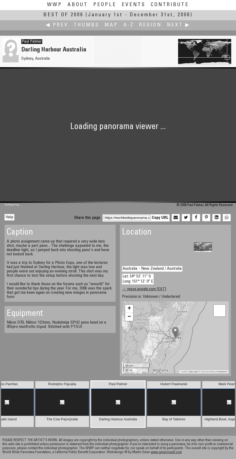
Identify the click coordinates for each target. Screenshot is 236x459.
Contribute (170, 4)
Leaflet (184, 372)
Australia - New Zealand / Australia (152, 269)
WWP (54, 4)
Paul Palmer (32, 41)
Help (9, 217)
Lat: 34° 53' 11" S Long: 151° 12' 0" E (138, 279)
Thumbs (86, 25)
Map (111, 25)
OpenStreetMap (208, 372)
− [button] (129, 317)
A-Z (128, 25)
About (78, 4)
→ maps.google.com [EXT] (144, 289)
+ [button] (129, 309)
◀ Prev (57, 25)
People (104, 4)
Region (150, 25)
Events (133, 4)
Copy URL (160, 218)
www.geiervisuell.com (166, 452)
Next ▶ (178, 25)
